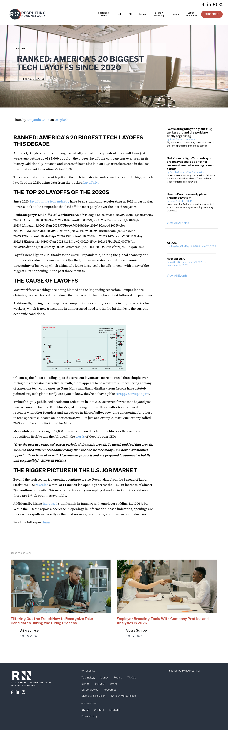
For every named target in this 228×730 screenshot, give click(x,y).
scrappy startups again (132, 394)
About (85, 710)
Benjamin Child (38, 120)
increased (50, 504)
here (46, 522)
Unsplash (61, 120)
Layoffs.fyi (91, 183)
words (80, 437)
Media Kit (114, 710)
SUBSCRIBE (212, 14)
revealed (41, 485)
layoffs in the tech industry (49, 201)
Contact (99, 710)
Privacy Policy (89, 716)
